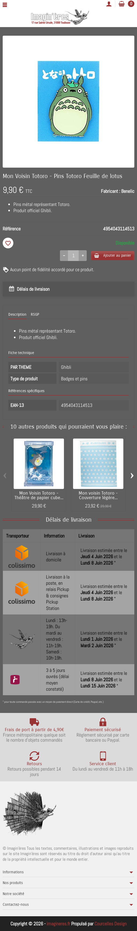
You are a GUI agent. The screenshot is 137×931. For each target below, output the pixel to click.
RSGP (35, 314)
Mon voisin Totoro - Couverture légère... (98, 496)
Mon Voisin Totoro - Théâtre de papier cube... (38, 496)
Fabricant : (110, 191)
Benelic (127, 191)
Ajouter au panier (112, 255)
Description (17, 314)
